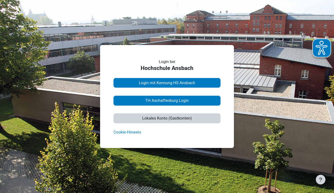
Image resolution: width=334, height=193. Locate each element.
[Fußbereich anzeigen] (320, 179)
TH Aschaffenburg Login (167, 100)
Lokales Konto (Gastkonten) (167, 118)
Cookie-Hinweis (127, 132)
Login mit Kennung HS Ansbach (167, 82)
